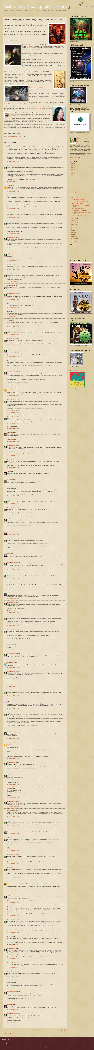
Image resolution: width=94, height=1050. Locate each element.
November (74, 218)
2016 (72, 184)
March (73, 234)
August (73, 224)
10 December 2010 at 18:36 (13, 233)
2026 (72, 163)
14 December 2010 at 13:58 (13, 667)
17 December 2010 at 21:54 (13, 944)
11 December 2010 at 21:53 (13, 428)
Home (35, 1031)
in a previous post (31, 46)
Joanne (9, 553)
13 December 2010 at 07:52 (13, 639)
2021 (72, 173)
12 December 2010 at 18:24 (13, 513)
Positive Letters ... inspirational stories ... (38, 6)
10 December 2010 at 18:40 (13, 248)
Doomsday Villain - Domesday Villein (79, 210)
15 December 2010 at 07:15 (13, 770)
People (32, 137)
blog (16, 137)
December (74, 197)
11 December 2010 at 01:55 (13, 316)
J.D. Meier (9, 320)
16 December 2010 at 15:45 (13, 833)
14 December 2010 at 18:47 (13, 727)
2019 (72, 177)
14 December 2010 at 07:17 (13, 658)
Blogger (53, 1047)
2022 (72, 171)
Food (30, 137)
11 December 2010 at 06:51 (13, 344)
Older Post (64, 1031)
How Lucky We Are (38, 108)
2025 (72, 165)
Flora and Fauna (24, 137)
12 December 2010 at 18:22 (13, 503)
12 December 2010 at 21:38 (13, 587)
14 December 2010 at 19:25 (13, 738)
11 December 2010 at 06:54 (13, 356)
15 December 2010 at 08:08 (13, 806)
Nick (8, 303)
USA (44, 137)
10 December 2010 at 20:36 (13, 299)
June (73, 228)
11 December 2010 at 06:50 (13, 334)
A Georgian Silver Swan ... (77, 203)
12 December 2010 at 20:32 (13, 569)
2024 (72, 167)
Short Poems (10, 788)
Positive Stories (38, 137)
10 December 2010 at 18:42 (13, 260)
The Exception (10, 699)
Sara (8, 195)
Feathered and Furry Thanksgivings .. (80, 215)
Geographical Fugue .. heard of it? (79, 199)
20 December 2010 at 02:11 (13, 967)
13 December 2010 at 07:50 (13, 625)
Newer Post (6, 1031)
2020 (72, 175)
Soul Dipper (10, 936)
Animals (13, 137)
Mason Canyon (10, 432)
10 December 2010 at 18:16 (13, 208)
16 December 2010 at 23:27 (13, 890)
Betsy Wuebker (10, 145)
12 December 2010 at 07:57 (13, 455)
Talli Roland (10, 531)
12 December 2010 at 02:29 (13, 441)
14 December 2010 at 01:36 (13, 649)
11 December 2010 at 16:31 (13, 366)
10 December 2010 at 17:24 (13, 181)
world (51, 137)
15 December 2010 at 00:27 (13, 758)
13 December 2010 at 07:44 (13, 612)
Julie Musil (9, 573)
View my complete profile (75, 157)
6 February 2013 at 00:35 (12, 1009)
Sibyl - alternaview (11, 810)
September (74, 222)
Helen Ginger (10, 479)
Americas (9, 137)
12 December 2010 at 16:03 (13, 475)
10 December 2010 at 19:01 (13, 281)
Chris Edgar (10, 264)
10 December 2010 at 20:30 (13, 289)
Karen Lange (10, 731)
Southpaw (9, 185)
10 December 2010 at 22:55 (13, 307)
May (73, 230)
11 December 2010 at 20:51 (13, 412)
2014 (72, 188)
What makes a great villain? (78, 208)
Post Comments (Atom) (13, 1033)
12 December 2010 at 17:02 (13, 484)
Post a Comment (9, 1024)
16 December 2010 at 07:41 (13, 825)
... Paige (9, 471)
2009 (72, 241)
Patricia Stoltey (10, 662)
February (74, 236)
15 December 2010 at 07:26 (13, 797)
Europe (19, 137)
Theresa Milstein (11, 388)
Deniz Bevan (10, 1004)
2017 (72, 181)
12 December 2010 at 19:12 (13, 549)
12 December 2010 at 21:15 (13, 578)
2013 (72, 189)
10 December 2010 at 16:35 (13, 161)
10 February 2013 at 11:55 (12, 1022)
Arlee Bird (9, 837)
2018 (72, 179)
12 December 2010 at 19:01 (13, 534)
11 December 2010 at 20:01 (13, 395)
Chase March (10, 742)
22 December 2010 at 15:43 (13, 987)
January (74, 238)
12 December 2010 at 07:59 (13, 467)
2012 (72, 192)
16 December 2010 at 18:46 (13, 850)
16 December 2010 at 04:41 (13, 816)
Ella (8, 906)
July (73, 226)
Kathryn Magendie (11, 285)
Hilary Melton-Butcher (12, 165)
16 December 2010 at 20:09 (13, 877)
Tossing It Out (10, 848)
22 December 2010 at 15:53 (13, 1000)
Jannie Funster (10, 882)
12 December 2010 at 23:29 (13, 598)
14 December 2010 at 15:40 (13, 695)
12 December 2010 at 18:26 (13, 526)
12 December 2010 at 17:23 (13, 495)
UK (42, 137)
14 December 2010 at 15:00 (13, 686)
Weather (47, 137)
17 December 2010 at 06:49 (13, 902)
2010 (72, 196)
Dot (8, 360)
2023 (72, 169)
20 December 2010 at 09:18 (13, 978)
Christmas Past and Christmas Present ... (80, 201)
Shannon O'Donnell (11, 592)
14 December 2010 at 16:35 (13, 708)
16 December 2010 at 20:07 (13, 863)
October (74, 220)
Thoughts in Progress (11, 439)
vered (8, 212)
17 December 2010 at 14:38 (13, 932)
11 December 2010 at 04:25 (13, 326)
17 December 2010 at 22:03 (13, 958)
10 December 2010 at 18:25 (13, 217)
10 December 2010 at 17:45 (13, 191)
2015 (72, 185)
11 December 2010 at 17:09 (13, 383)
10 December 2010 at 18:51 (13, 269)
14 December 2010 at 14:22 (13, 678)
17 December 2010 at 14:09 (13, 915)
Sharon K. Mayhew (11, 416)
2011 (72, 194)
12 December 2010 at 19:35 (13, 558)
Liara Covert (10, 962)
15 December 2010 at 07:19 (13, 784)
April (73, 232)
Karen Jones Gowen (11, 830)
